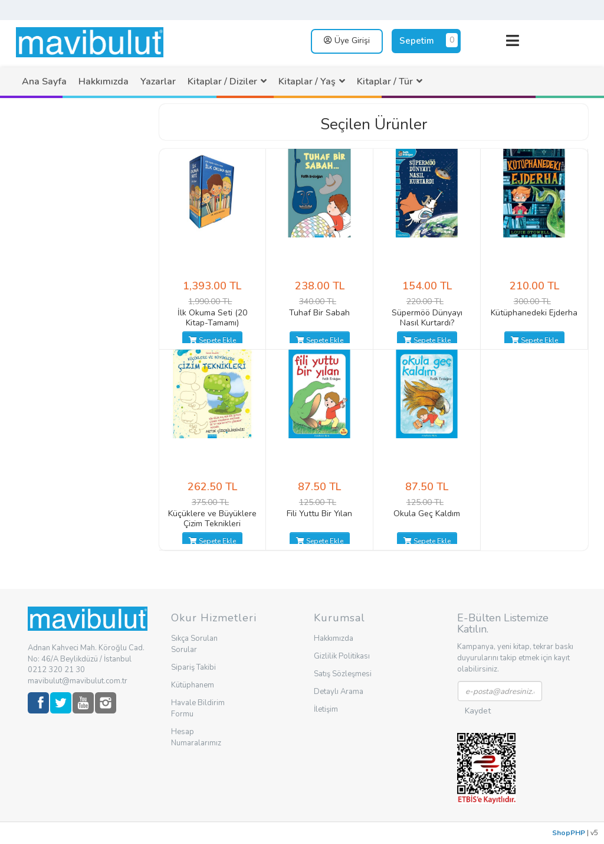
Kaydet (478, 710)
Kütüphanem (192, 685)
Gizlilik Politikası (342, 656)
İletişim (326, 709)
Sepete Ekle (212, 340)
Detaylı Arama (338, 691)
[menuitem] (44, 81)
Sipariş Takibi (193, 667)
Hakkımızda (103, 81)
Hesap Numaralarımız (196, 737)
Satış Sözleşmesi (343, 674)
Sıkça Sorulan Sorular (194, 644)
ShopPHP (568, 833)
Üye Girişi (347, 40)
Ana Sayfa (44, 81)
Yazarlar (158, 81)
